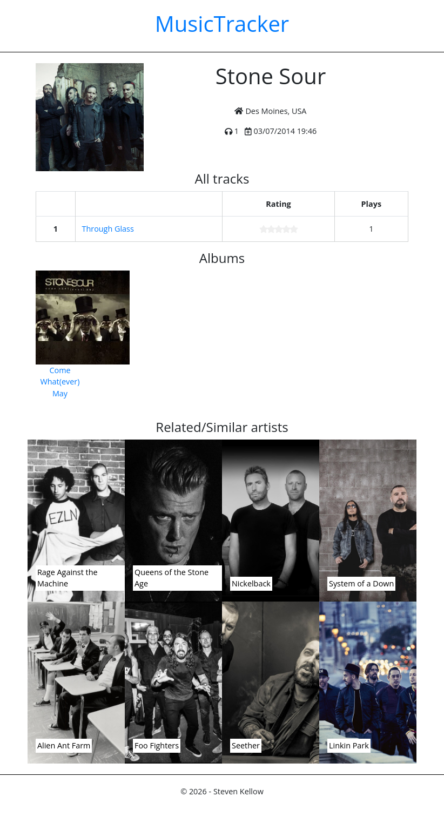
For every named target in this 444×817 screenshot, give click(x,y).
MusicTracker (222, 23)
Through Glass (108, 229)
